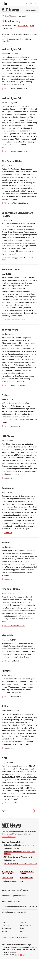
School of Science (11, 860)
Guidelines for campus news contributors (19, 907)
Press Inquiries (26, 877)
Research (23, 922)
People (18, 950)
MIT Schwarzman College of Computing (20, 863)
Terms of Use (7, 877)
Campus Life (6, 928)
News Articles (23, 26)
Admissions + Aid (26, 925)
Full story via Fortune (11, 696)
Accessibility (12, 952)
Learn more (8, 478)
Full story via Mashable (12, 661)
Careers (25, 950)
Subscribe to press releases (14, 896)
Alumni (4, 931)
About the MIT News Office (8, 872)
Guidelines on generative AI (14, 912)
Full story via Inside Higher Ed (14, 88)
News (22, 928)
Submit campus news (11, 901)
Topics (12, 16)
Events (12, 950)
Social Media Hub (8, 955)
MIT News (5, 16)
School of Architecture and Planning (19, 845)
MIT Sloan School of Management (18, 857)
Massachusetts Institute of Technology (16, 945)
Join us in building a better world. (16, 937)
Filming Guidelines (9, 881)
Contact (32, 950)
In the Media (26, 39)
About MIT (23, 931)
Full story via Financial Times (14, 625)
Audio (9, 28)
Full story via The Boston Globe (15, 203)
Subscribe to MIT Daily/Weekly (15, 890)
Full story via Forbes (11, 426)
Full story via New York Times (14, 320)
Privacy (4, 952)
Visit (3, 950)
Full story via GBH (10, 803)
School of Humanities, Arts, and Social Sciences (19, 853)
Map (7, 950)
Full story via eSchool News (14, 385)
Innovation (5, 925)
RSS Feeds (24, 881)
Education (5, 922)
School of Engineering (13, 848)
